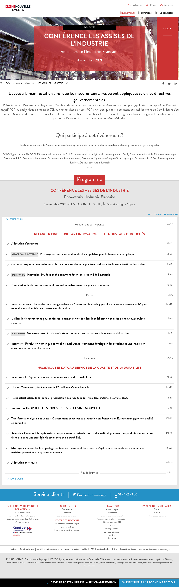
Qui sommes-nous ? (22, 513)
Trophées (67, 513)
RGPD (114, 549)
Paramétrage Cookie (128, 549)
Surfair (157, 513)
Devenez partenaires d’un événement (22, 519)
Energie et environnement (112, 516)
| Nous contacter (164, 13)
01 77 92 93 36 (127, 494)
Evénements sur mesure (67, 516)
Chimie (112, 526)
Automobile (112, 513)
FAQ (92, 549)
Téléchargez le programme (163, 214)
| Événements (127, 13)
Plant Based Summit (157, 516)
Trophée (84, 549)
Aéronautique (112, 509)
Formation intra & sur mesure (67, 530)
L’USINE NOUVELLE (16, 559)
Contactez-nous (22, 522)
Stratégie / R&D (112, 529)
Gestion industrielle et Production (112, 519)
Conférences (67, 509)
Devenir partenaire (26, 549)
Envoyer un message (91, 495)
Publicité (13, 549)
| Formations (145, 13)
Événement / (65, 549)
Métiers (112, 535)
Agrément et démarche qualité (22, 516)
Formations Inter (67, 527)
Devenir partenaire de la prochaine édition (81, 582)
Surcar (157, 509)
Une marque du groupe (148, 549)
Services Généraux (112, 532)
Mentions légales (103, 549)
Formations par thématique (67, 524)
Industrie (112, 538)
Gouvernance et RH (112, 522)
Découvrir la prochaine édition (148, 583)
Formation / (75, 549)
